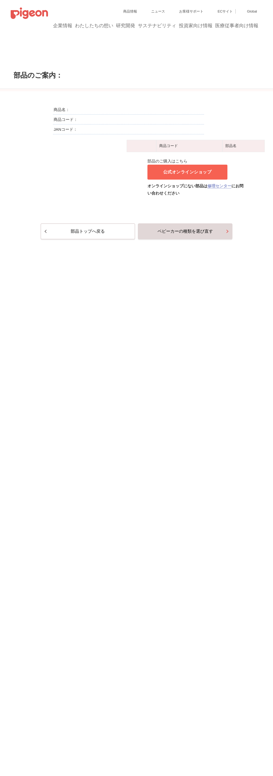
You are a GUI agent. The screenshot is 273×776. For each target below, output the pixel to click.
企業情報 (63, 25)
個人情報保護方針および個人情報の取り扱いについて (49, 750)
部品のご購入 (29, 57)
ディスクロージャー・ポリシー (84, 740)
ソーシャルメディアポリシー (79, 760)
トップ (6, 57)
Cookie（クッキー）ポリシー (112, 750)
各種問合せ (140, 760)
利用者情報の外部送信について (33, 760)
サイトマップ (20, 740)
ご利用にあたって (116, 760)
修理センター (219, 409)
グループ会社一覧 (45, 740)
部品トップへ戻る (88, 597)
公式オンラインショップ (187, 396)
